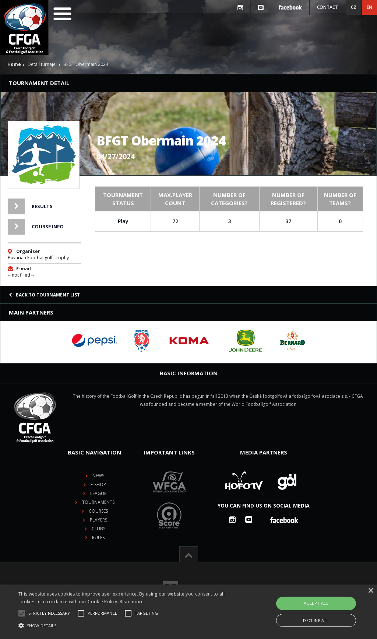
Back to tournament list (44, 295)
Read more (132, 601)
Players (98, 520)
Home (14, 64)
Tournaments (98, 502)
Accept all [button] (316, 603)
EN (369, 7)
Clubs (98, 529)
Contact (327, 7)
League (98, 493)
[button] (129, 626)
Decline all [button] (316, 620)
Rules (98, 537)
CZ (353, 7)
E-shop (98, 484)
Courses (98, 511)
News (98, 476)
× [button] (370, 591)
